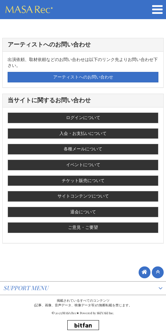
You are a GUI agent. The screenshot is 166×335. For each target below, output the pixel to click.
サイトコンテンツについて (83, 196)
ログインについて (83, 117)
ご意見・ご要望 (83, 227)
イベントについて (83, 164)
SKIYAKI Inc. (105, 313)
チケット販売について (83, 180)
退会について (83, 211)
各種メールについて (83, 148)
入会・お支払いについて (83, 133)
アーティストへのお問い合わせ (83, 77)
